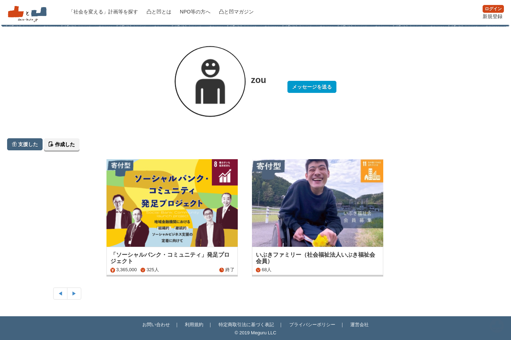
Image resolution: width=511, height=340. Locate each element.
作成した (62, 144)
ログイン (493, 8)
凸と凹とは (160, 12)
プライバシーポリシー (312, 324)
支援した (25, 144)
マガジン (236, 12)
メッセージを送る (312, 87)
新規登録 (492, 16)
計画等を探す (103, 12)
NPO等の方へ (196, 12)
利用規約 (194, 324)
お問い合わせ (156, 324)
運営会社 (359, 324)
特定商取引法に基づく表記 (246, 324)
